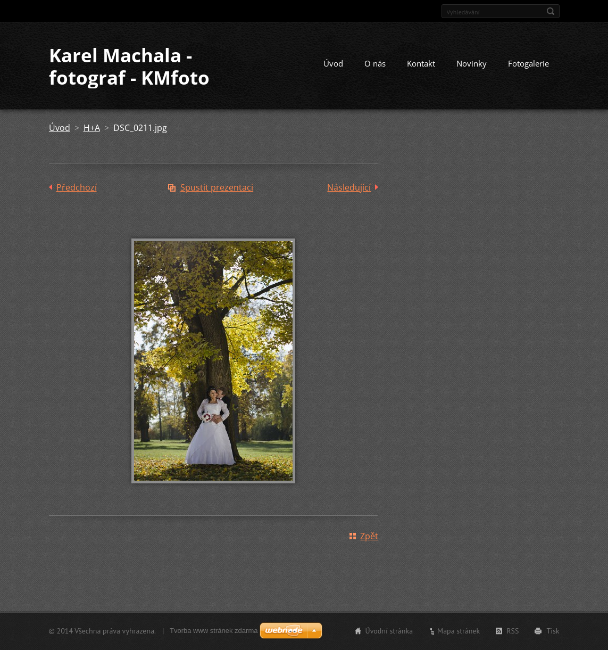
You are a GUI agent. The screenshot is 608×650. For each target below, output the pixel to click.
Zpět (369, 536)
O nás (375, 63)
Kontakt (421, 63)
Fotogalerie (528, 63)
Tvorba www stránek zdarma (213, 631)
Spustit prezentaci (216, 187)
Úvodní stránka (389, 631)
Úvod (333, 63)
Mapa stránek (458, 631)
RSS (512, 631)
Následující (349, 187)
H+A (92, 128)
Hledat (550, 11)
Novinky (471, 63)
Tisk (552, 631)
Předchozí (76, 187)
